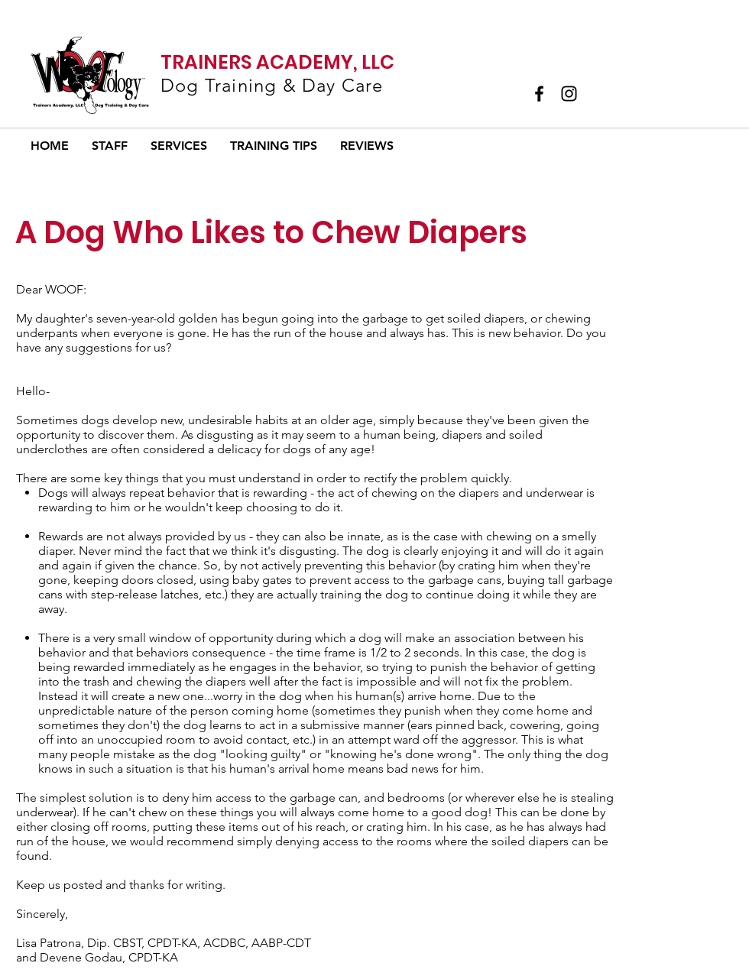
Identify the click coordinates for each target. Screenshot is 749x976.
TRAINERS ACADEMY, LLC (277, 62)
